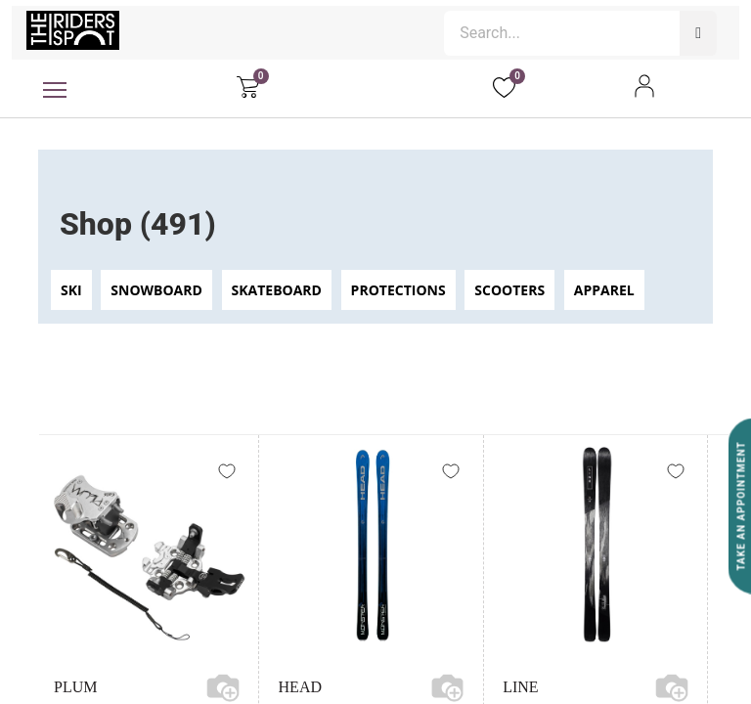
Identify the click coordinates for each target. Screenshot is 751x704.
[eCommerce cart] (248, 86)
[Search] (698, 33)
